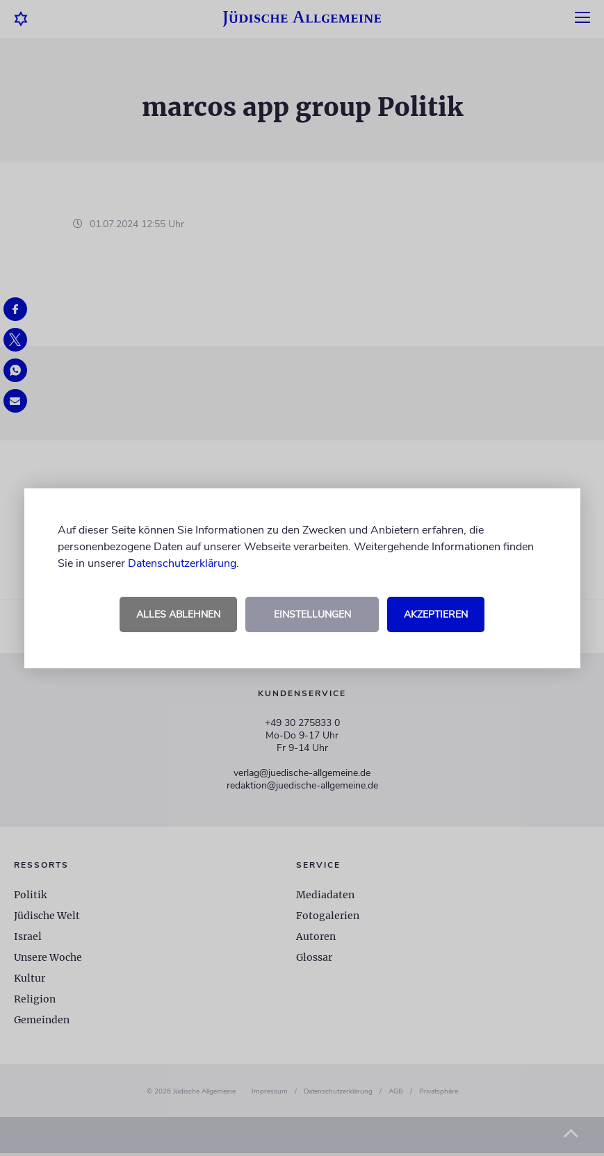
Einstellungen (312, 614)
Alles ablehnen (178, 614)
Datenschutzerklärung (182, 563)
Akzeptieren (436, 614)
